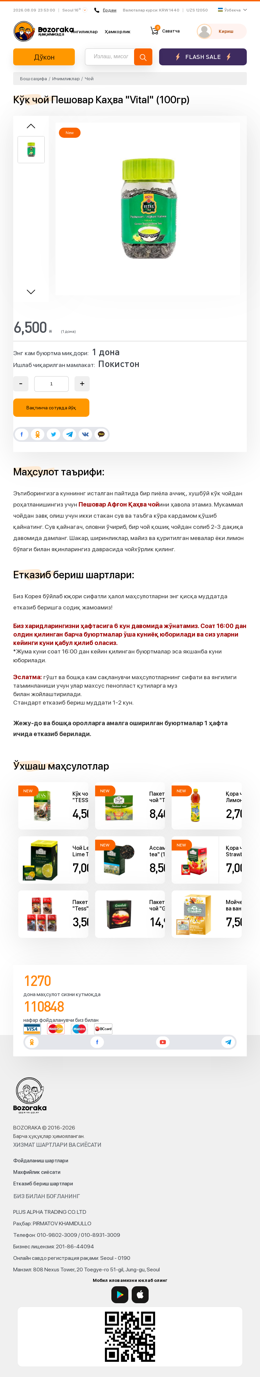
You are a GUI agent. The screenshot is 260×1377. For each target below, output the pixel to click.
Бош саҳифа (33, 78)
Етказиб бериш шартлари (43, 1184)
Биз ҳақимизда (51, 31)
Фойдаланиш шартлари (40, 1161)
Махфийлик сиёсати (36, 1172)
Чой (89, 78)
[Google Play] (119, 1294)
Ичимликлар (66, 78)
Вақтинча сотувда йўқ (51, 407)
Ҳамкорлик (117, 31)
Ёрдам (105, 10)
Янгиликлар (84, 31)
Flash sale (203, 56)
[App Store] (140, 1294)
